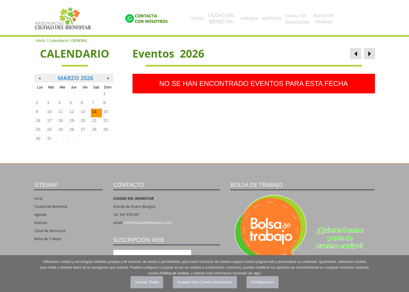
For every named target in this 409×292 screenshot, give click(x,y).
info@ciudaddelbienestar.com (148, 222)
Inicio (197, 18)
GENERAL (79, 40)
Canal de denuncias (50, 230)
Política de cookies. (175, 273)
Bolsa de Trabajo (47, 238)
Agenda (249, 18)
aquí (257, 273)
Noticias (271, 18)
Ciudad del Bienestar (51, 206)
